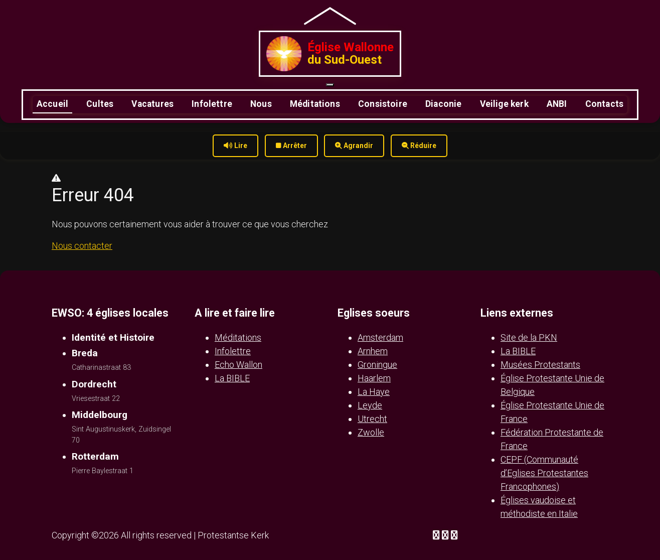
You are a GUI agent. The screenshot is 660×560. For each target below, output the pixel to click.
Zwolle (371, 432)
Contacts (604, 104)
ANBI (557, 104)
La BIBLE (232, 378)
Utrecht (372, 418)
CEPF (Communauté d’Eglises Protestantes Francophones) (544, 473)
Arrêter (291, 146)
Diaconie (443, 104)
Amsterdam (380, 337)
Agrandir (354, 146)
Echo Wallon (238, 364)
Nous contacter (82, 245)
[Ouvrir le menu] (330, 84)
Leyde (370, 405)
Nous (261, 104)
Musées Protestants (540, 364)
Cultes (99, 104)
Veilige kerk (504, 104)
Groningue (377, 364)
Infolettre (212, 104)
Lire (235, 146)
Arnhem (373, 351)
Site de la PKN (529, 337)
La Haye (374, 391)
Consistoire (382, 104)
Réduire (419, 146)
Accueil (52, 104)
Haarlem (374, 378)
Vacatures (152, 104)
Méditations (315, 104)
